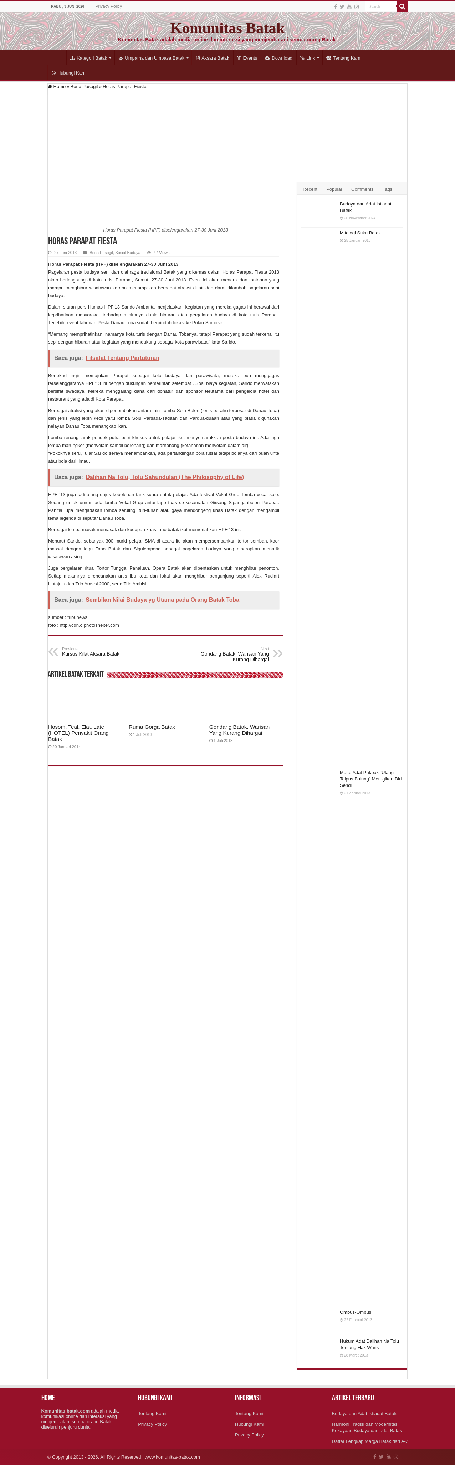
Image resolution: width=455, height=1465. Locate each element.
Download (278, 58)
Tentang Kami (344, 58)
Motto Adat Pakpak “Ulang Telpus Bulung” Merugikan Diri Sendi (371, 779)
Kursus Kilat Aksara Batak (98, 652)
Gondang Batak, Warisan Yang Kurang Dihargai (232, 654)
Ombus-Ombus (355, 1312)
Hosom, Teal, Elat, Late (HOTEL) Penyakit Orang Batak (78, 733)
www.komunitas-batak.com (172, 1457)
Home (56, 57)
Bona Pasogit (84, 86)
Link (307, 58)
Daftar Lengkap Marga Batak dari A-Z (370, 1441)
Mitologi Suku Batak (360, 232)
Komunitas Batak (227, 28)
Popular (334, 189)
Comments (362, 189)
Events (247, 58)
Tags (387, 189)
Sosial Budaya (127, 252)
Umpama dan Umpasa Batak (151, 58)
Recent (310, 189)
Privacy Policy (108, 6)
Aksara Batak (212, 58)
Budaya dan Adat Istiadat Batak (364, 1413)
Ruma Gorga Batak (152, 727)
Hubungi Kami (69, 73)
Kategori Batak (88, 58)
